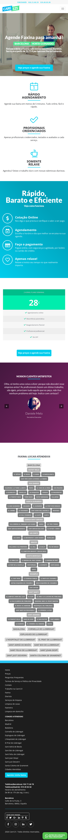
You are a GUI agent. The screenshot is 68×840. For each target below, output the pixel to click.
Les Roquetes (34, 492)
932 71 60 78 (33, 2)
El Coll (33, 547)
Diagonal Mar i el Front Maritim (46, 601)
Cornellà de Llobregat (41, 629)
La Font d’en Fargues (52, 506)
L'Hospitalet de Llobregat (15, 739)
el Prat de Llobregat (50, 639)
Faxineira (9, 707)
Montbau (56, 510)
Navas (50, 624)
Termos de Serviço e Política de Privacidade (23, 681)
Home (7, 670)
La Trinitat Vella (14, 619)
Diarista (8, 696)
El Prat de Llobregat (13, 743)
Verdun (45, 492)
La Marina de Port (51, 560)
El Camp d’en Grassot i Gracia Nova (33, 551)
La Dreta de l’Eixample (48, 578)
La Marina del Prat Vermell (32, 560)
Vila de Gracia (54, 547)
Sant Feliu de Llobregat (23, 650)
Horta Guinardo (33, 501)
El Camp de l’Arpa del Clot (15, 597)
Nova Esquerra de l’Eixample (46, 583)
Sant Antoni (33, 587)
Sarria (41, 524)
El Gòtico (17, 474)
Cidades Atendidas (13, 769)
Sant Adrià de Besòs (20, 645)
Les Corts (34, 533)
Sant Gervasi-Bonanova (16, 529)
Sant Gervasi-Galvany (36, 529)
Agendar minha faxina (16, 775)
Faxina (7, 692)
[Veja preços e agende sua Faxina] (34, 68)
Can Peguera (58, 488)
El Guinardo (37, 506)
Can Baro (26, 506)
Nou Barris (34, 483)
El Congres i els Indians (35, 624)
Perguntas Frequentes (14, 677)
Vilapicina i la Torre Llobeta (15, 488)
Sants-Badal (55, 565)
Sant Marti (34, 592)
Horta (46, 515)
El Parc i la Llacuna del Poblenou (49, 597)
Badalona (19, 629)
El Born (36, 474)
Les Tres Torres (52, 524)
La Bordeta (43, 565)
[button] (7, 406)
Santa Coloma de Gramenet (45, 655)
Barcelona (34, 465)
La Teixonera (23, 510)
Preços (8, 674)
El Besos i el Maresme (22, 606)
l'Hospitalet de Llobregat (20, 639)
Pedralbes (50, 538)
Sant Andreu (34, 615)
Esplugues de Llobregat (33, 634)
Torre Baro (28, 497)
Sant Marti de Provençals (25, 610)
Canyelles (22, 492)
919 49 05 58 (45, 2)
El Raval (27, 474)
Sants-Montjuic (34, 556)
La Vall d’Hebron (25, 515)
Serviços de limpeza (13, 700)
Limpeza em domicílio (14, 711)
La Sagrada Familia (30, 578)
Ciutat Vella (33, 470)
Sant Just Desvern (17, 655)
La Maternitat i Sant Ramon (34, 538)
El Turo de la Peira (43, 488)
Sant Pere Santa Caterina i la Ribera (34, 479)
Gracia (34, 542)
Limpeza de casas (12, 704)
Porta (31, 488)
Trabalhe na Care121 (14, 689)
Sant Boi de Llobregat (46, 645)
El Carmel (11, 510)
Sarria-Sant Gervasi (34, 519)
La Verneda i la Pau (45, 610)
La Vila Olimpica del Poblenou (20, 601)
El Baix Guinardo (14, 506)
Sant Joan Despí (49, 650)
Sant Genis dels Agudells (40, 510)
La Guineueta (10, 492)
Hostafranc (31, 565)
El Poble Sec (14, 560)
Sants (34, 569)
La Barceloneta (48, 474)
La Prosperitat (56, 492)
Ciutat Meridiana (42, 497)
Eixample (34, 574)
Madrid (8, 724)
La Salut (42, 547)
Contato (8, 685)
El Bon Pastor (42, 619)
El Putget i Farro (54, 529)
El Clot (30, 597)
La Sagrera (20, 624)
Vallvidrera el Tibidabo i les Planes (22, 524)
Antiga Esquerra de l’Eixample (22, 583)
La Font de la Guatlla (16, 565)
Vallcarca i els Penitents (18, 547)
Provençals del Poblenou (43, 606)
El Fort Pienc (15, 578)
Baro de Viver (28, 619)
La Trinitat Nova (15, 497)
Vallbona (55, 497)
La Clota (38, 515)
